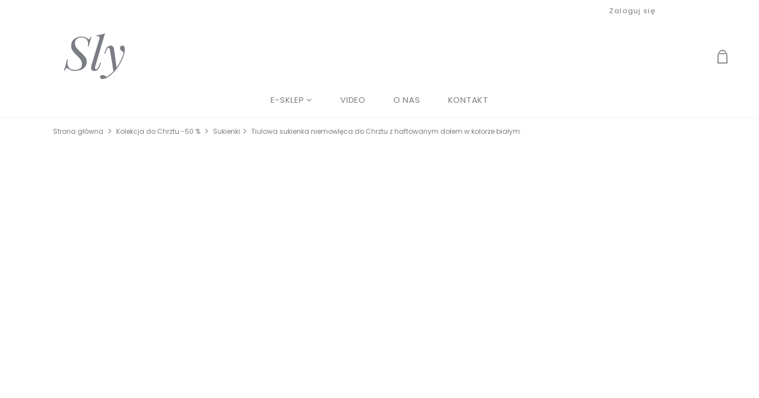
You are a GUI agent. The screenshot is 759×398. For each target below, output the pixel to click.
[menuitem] (291, 100)
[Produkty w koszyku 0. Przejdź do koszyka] (735, 58)
